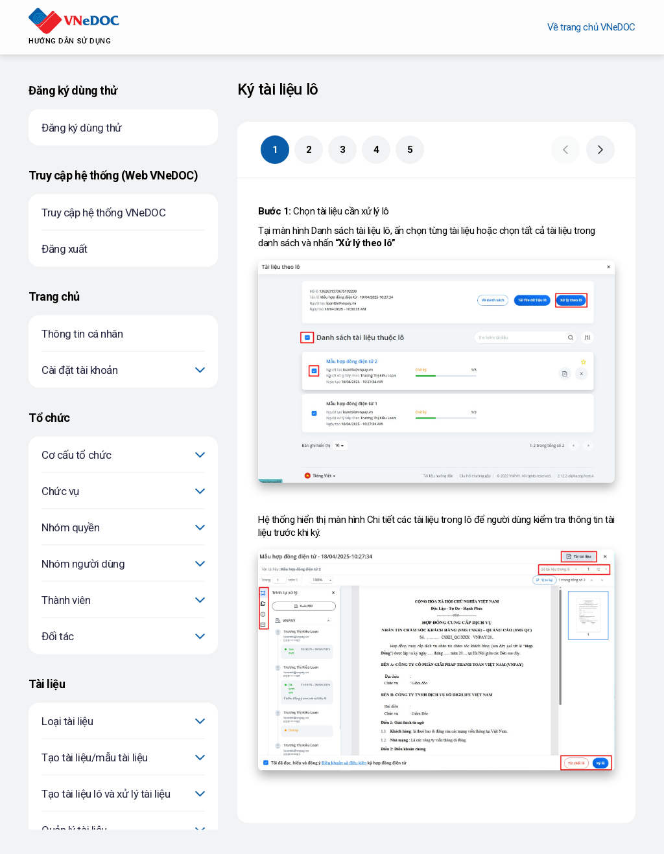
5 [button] (410, 150)
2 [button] (309, 150)
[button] (565, 149)
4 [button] (376, 150)
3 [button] (343, 150)
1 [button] (275, 150)
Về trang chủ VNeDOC (591, 27)
